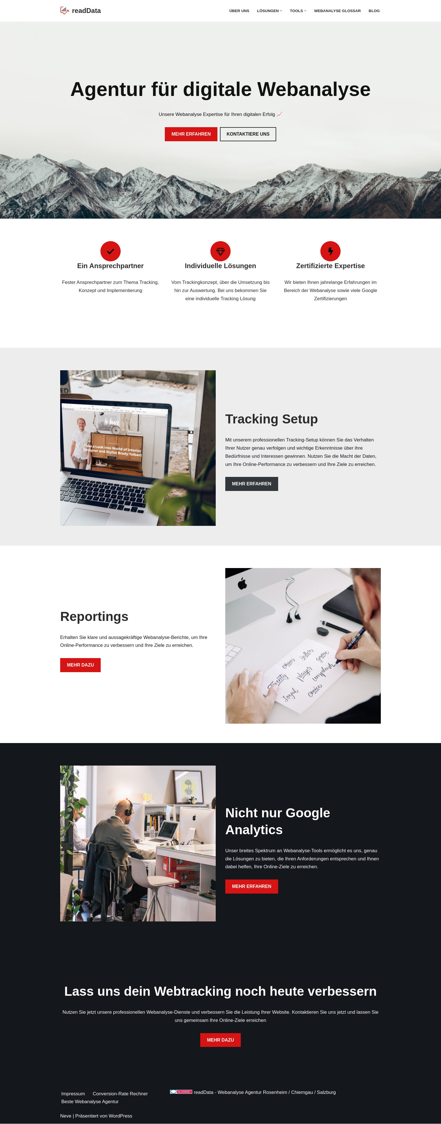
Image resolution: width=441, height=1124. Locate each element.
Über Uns (239, 11)
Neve (65, 1116)
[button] (281, 11)
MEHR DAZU (80, 665)
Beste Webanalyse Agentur (90, 1102)
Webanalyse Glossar (337, 11)
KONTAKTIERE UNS (248, 134)
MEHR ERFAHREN (191, 134)
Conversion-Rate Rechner (120, 1094)
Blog (374, 11)
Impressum (73, 1094)
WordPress (120, 1116)
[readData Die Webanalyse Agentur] (80, 11)
